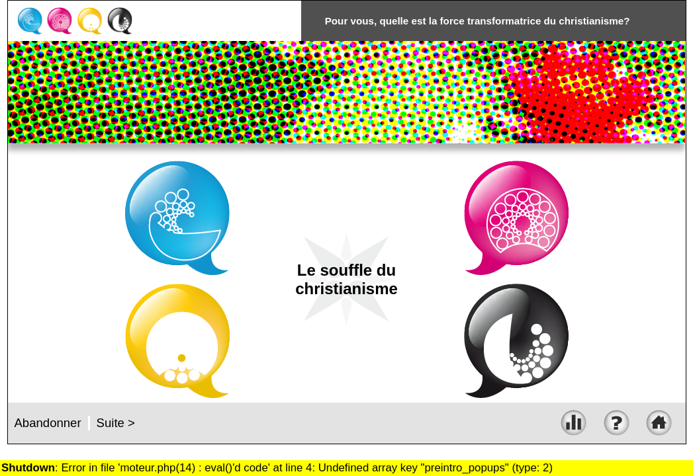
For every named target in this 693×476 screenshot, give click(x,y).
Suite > (116, 423)
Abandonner (48, 423)
